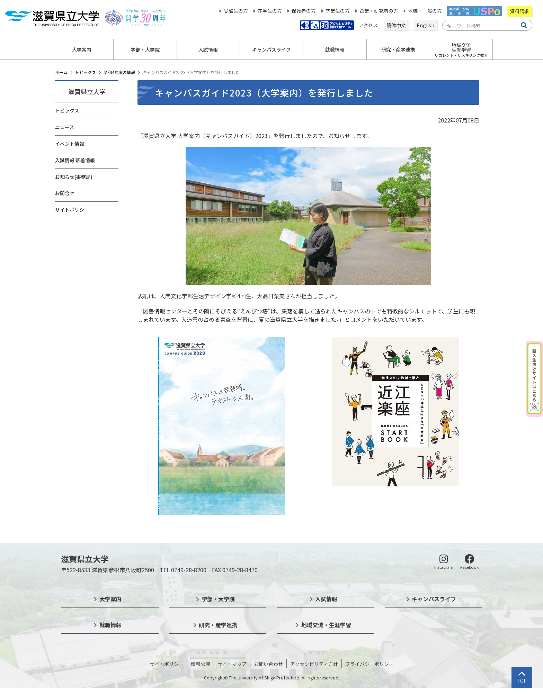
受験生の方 (236, 10)
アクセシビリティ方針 (314, 663)
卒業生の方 (338, 10)
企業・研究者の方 (378, 10)
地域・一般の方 (425, 10)
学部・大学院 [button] (145, 49)
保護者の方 (304, 10)
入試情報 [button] (208, 49)
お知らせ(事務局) (73, 176)
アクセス (369, 25)
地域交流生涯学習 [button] (461, 50)
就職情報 (110, 625)
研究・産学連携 (218, 625)
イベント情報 (69, 143)
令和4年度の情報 (119, 72)
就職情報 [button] (335, 49)
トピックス (85, 72)
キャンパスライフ (434, 599)
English (425, 25)
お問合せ (64, 193)
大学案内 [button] (81, 49)
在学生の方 (270, 10)
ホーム (61, 72)
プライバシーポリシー (369, 663)
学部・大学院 (218, 599)
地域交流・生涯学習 (326, 625)
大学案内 (110, 599)
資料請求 (519, 11)
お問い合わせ (268, 663)
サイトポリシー (72, 209)
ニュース (64, 127)
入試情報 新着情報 (75, 160)
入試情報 (326, 599)
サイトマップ (232, 663)
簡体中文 (396, 25)
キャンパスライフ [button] (271, 49)
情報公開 (200, 663)
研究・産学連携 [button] (398, 49)
